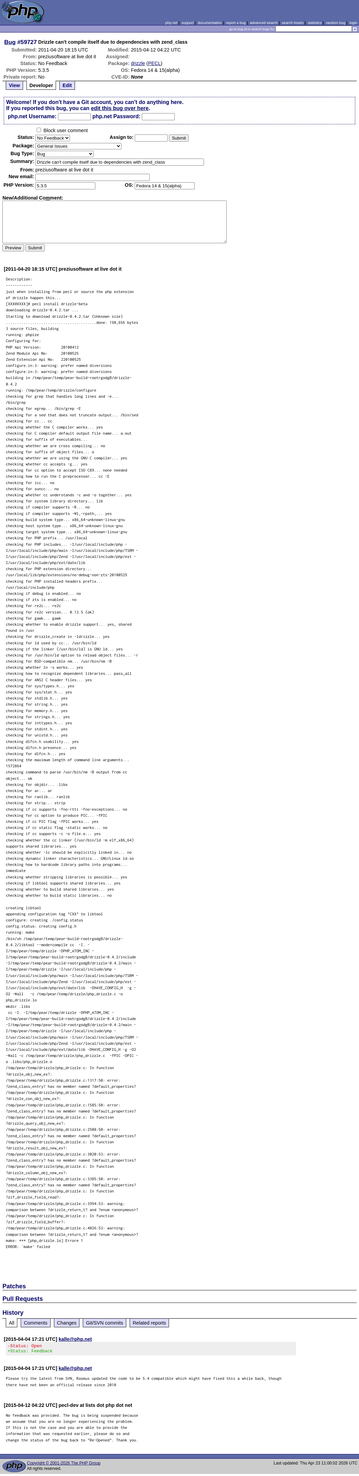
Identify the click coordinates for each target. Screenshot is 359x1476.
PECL (154, 63)
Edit (67, 85)
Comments (36, 1323)
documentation (210, 23)
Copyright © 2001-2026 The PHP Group (63, 1465)
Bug (10, 42)
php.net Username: (32, 116)
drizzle (138, 63)
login (353, 23)
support (188, 23)
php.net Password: (116, 116)
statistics (315, 23)
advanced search (264, 23)
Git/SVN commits (104, 1323)
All (11, 1323)
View (14, 85)
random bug (335, 23)
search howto (292, 23)
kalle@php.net (75, 1339)
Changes (67, 1323)
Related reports (149, 1323)
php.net (171, 23)
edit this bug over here (120, 108)
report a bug (236, 23)
